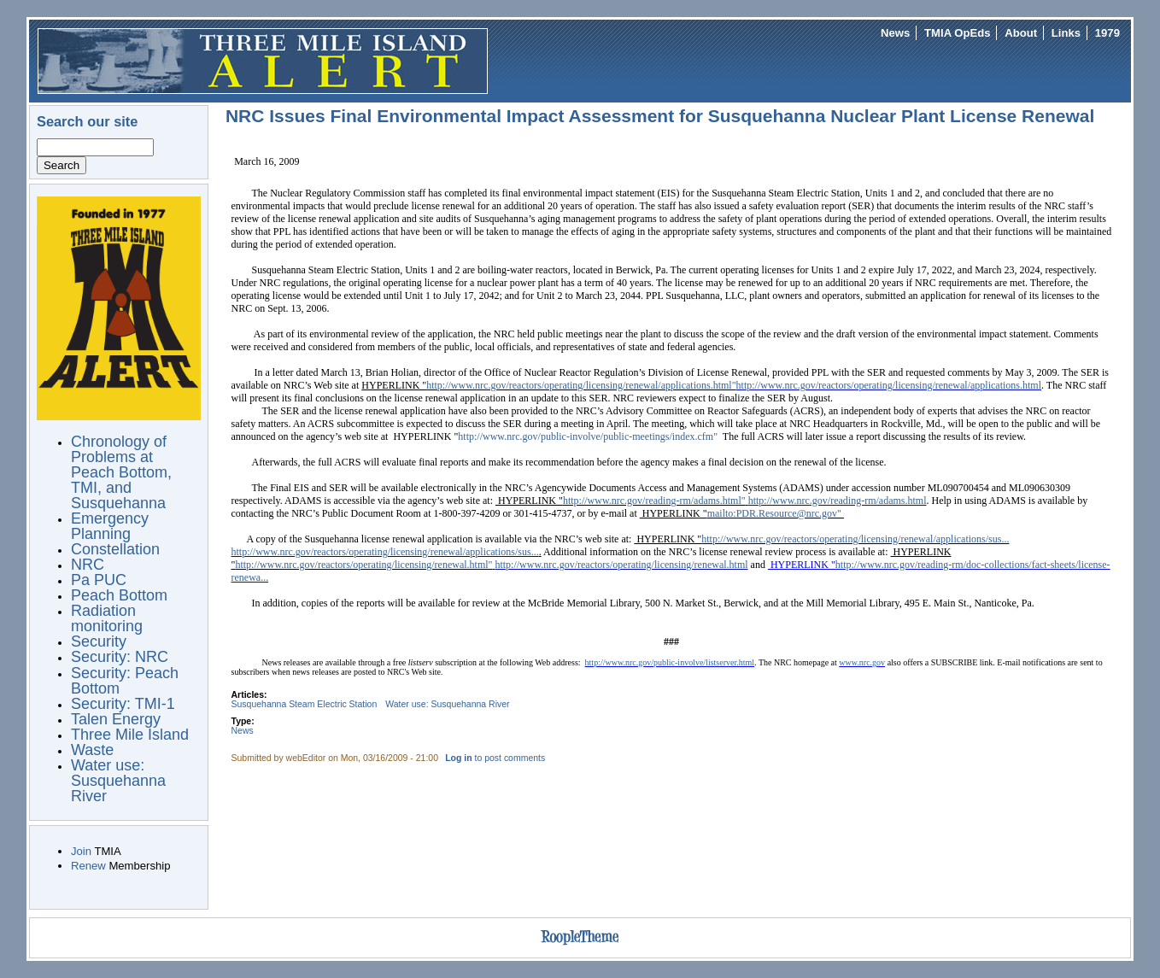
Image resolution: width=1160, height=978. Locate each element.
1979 (1107, 32)
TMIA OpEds (957, 32)
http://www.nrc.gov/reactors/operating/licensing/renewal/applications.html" (580, 385)
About (1021, 32)
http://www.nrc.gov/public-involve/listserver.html (670, 662)
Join (81, 851)
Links (1066, 32)
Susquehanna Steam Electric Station (304, 704)
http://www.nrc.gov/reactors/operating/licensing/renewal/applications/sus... (855, 539)
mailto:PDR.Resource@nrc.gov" (775, 513)
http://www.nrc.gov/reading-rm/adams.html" (654, 501)
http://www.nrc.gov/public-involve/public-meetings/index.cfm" (588, 436)
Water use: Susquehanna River (447, 704)
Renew (88, 865)
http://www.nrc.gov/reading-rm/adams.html (837, 501)
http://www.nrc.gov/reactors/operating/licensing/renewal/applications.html (888, 385)
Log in (458, 758)
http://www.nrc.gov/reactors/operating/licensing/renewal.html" (363, 565)
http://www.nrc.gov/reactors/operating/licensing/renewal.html (621, 565)
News (895, 32)
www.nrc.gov (862, 662)
